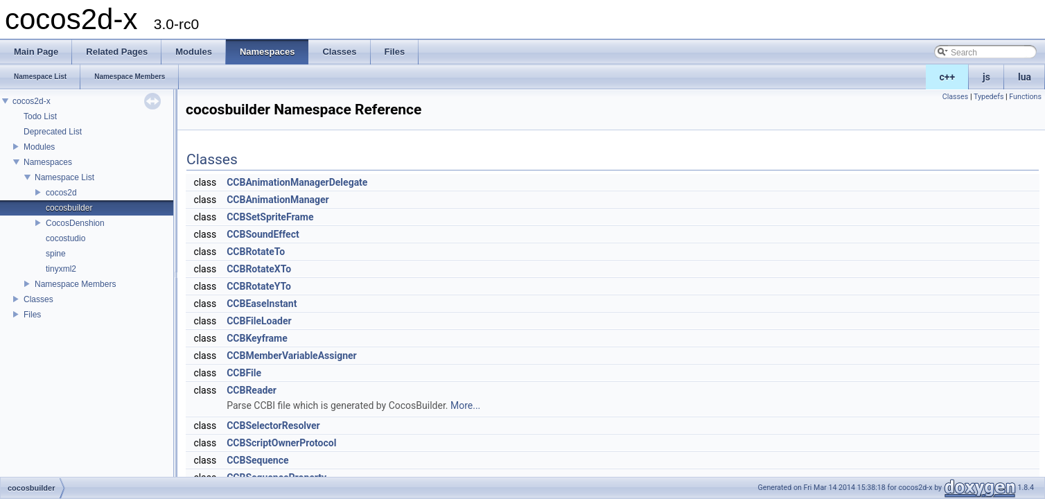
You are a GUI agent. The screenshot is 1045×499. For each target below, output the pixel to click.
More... (465, 405)
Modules (39, 147)
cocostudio (65, 238)
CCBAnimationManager (278, 199)
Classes (38, 299)
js (986, 76)
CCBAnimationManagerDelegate (297, 182)
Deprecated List (53, 132)
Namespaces (48, 162)
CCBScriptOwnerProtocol (281, 442)
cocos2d (61, 193)
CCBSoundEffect (263, 234)
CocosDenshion (75, 223)
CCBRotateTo (256, 251)
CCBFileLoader (259, 320)
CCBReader (251, 390)
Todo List (40, 116)
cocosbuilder (69, 208)
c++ (948, 76)
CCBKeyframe (257, 338)
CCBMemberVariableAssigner (292, 355)
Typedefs (989, 96)
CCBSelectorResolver (273, 425)
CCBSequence (257, 460)
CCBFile (244, 372)
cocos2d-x (31, 101)
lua (1024, 76)
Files (32, 314)
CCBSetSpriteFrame (270, 216)
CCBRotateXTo (259, 268)
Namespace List (64, 177)
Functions (1025, 96)
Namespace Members (75, 284)
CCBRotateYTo (259, 286)
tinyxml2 (61, 269)
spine (56, 254)
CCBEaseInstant (262, 303)
